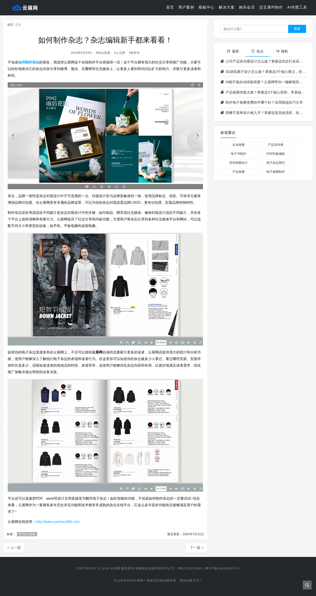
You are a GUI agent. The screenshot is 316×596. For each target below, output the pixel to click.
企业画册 (238, 144)
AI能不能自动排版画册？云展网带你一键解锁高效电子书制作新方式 (263, 82)
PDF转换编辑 (275, 153)
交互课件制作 (271, 7)
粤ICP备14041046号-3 (222, 568)
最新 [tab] (233, 51)
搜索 (297, 29)
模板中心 (206, 7)
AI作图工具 (297, 7)
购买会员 (247, 7)
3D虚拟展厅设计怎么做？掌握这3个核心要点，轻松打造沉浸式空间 (263, 72)
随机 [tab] (282, 51)
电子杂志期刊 (275, 162)
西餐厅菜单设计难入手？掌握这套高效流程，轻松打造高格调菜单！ (263, 113)
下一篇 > (196, 547)
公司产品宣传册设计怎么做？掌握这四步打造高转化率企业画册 (263, 61)
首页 (170, 7)
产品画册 (238, 171)
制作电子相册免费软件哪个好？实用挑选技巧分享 (262, 102)
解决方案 (227, 7)
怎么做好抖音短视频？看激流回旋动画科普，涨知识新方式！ (158, 581)
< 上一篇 (14, 547)
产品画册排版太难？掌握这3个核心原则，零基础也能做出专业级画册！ (263, 92)
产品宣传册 (275, 144)
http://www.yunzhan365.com (58, 522)
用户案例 (186, 7)
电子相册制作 (275, 171)
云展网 (115, 568)
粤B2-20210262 (190, 568)
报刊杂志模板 (27, 534)
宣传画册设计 (238, 162)
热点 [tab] (257, 51)
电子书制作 (238, 153)
